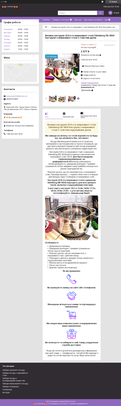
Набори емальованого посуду (15, 383)
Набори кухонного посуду (13, 370)
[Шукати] (100, 13)
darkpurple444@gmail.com (16, 96)
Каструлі (6, 392)
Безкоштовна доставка (94, 66)
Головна (46, 19)
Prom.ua (72, 401)
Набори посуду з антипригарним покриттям (13, 379)
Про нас (78, 19)
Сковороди (7, 389)
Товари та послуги (60, 19)
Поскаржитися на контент (58, 404)
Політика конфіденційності (78, 404)
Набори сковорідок (10, 386)
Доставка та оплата (93, 19)
